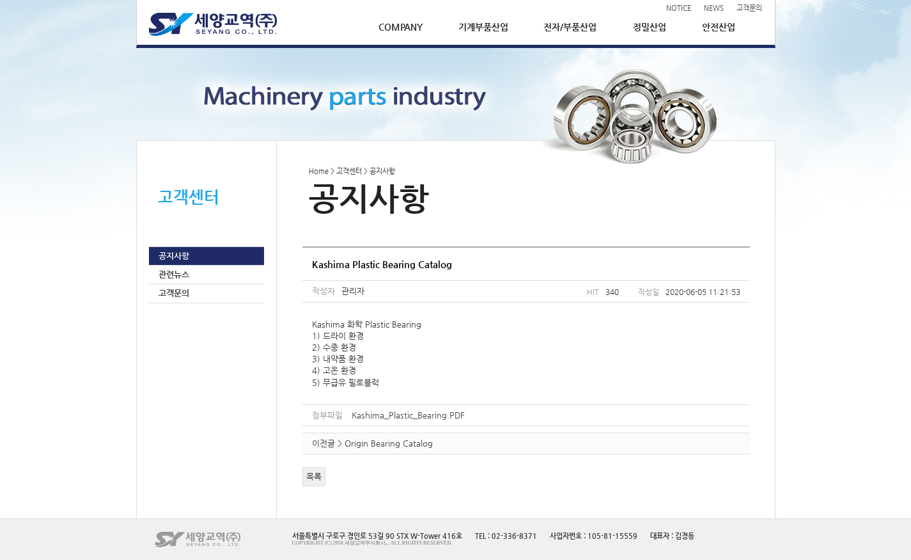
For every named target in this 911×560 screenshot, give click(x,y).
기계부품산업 (483, 26)
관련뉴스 (174, 274)
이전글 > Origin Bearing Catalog (372, 443)
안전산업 (718, 26)
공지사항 (174, 255)
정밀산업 (649, 26)
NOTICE (678, 8)
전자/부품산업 (569, 26)
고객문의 (749, 8)
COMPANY (400, 26)
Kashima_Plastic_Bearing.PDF (408, 415)
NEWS (714, 8)
